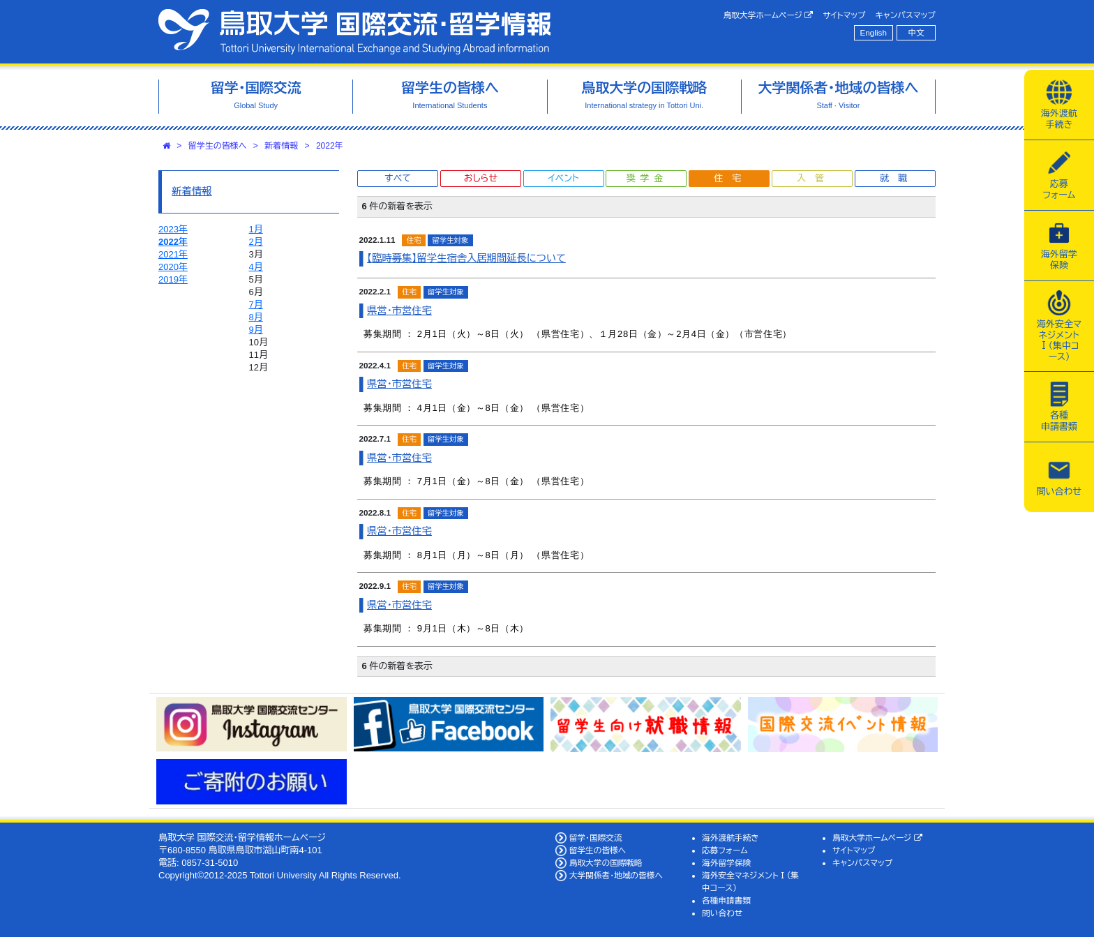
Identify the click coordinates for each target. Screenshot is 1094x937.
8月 (256, 317)
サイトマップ (844, 15)
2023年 (173, 229)
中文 (916, 32)
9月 (256, 329)
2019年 (173, 279)
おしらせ (480, 178)
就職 (898, 178)
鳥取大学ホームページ (769, 15)
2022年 (329, 146)
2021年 (173, 254)
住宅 (732, 178)
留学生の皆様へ (217, 146)
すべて (397, 178)
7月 (256, 304)
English (873, 32)
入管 (815, 178)
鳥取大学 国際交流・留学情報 (354, 31)
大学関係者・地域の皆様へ (616, 875)
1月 (256, 229)
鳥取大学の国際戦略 (606, 862)
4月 (256, 267)
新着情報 (281, 146)
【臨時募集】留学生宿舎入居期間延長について (466, 258)
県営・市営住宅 (399, 310)
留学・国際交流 (595, 837)
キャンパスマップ (906, 15)
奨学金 (647, 178)
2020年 (173, 267)
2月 (256, 242)
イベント (563, 178)
